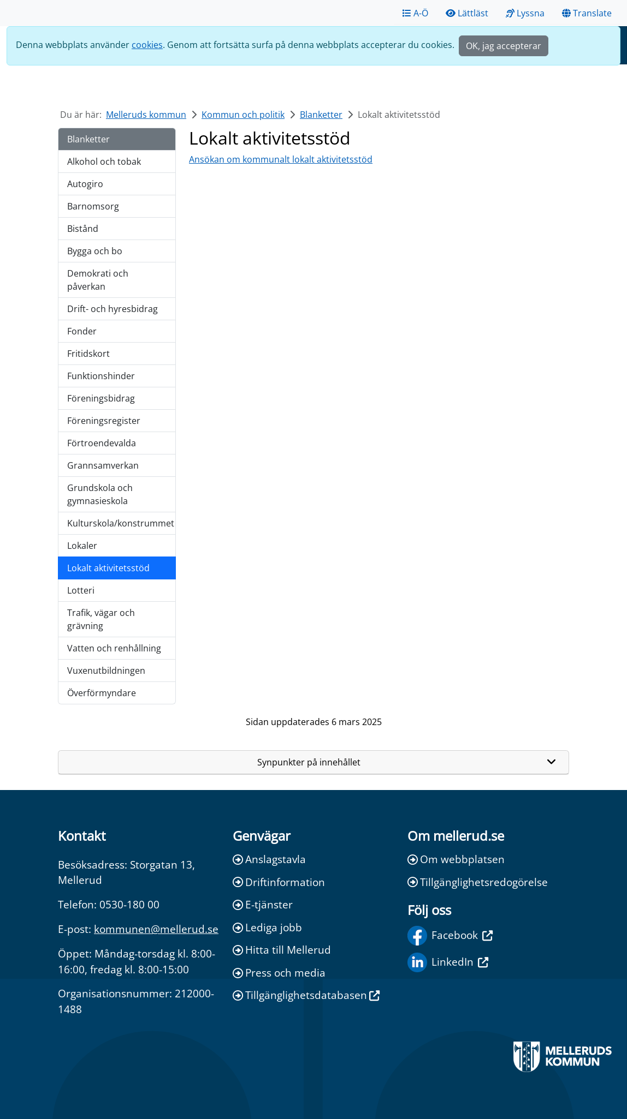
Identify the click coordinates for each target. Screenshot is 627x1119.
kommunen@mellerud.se (156, 928)
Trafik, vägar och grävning (101, 619)
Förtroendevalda (101, 443)
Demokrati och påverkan (97, 279)
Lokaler (82, 546)
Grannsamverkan (103, 465)
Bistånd (82, 229)
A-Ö (415, 13)
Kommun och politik (243, 115)
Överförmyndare (101, 693)
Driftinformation (279, 882)
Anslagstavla (269, 859)
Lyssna (525, 13)
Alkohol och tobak (104, 161)
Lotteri (80, 590)
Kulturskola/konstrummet (120, 523)
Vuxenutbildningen (106, 671)
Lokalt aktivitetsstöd (108, 568)
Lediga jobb (267, 927)
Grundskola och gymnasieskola (100, 494)
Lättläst (467, 13)
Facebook (450, 936)
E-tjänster (263, 904)
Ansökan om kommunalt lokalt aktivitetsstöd (280, 159)
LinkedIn (447, 962)
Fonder (82, 331)
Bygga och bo (94, 251)
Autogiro (85, 184)
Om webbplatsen (456, 859)
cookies (147, 45)
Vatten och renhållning (114, 648)
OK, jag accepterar (503, 46)
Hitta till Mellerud (282, 949)
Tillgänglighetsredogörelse (477, 882)
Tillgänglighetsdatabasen (306, 995)
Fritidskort (88, 354)
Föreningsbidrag (101, 398)
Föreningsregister (103, 421)
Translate (587, 13)
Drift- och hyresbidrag (112, 309)
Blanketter (321, 115)
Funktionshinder (101, 376)
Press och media (279, 972)
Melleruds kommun (146, 115)
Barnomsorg (93, 206)
